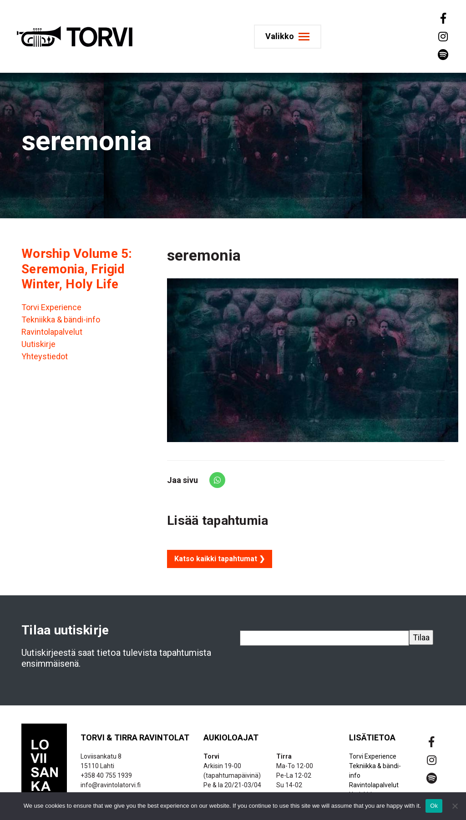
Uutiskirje (38, 344)
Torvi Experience (51, 307)
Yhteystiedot (44, 356)
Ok (434, 805)
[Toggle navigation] (291, 37)
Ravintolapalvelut (51, 332)
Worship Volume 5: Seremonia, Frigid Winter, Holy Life (76, 269)
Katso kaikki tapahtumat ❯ (219, 558)
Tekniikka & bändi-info (60, 319)
